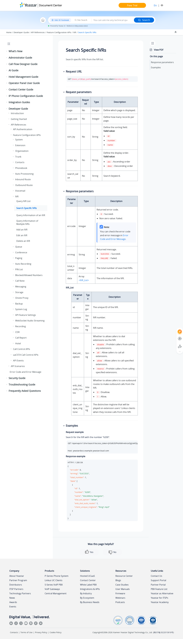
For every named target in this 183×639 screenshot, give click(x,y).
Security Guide (17, 378)
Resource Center (124, 575)
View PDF (158, 49)
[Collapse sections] (176, 32)
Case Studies (122, 584)
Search (144, 20)
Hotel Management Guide (23, 76)
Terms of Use (26, 632)
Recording (20, 326)
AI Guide (13, 70)
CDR (17, 332)
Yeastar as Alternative (162, 593)
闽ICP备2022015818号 (163, 632)
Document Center (50, 5)
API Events (18, 360)
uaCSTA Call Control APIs (25, 354)
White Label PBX (88, 584)
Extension (20, 145)
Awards (13, 602)
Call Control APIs (21, 349)
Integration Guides (19, 102)
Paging (18, 258)
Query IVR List (23, 201)
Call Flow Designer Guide (23, 64)
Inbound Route (23, 179)
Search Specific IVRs (87, 32)
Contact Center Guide (21, 89)
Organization (22, 150)
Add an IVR (21, 229)
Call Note (20, 280)
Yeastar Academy (160, 602)
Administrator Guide (20, 57)
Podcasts (120, 602)
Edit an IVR (21, 235)
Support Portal (158, 580)
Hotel (18, 343)
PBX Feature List (159, 589)
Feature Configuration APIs (59, 32)
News (12, 597)
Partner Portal (158, 584)
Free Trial (132, 5)
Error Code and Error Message (25, 371)
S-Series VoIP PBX (54, 584)
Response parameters (162, 62)
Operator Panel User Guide (24, 83)
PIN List (19, 269)
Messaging (20, 286)
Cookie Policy (55, 632)
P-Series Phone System (56, 575)
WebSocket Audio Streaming (30, 320)
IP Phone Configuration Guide (26, 96)
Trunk (18, 156)
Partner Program (18, 580)
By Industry (86, 593)
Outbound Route (24, 185)
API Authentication (22, 129)
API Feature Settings (25, 314)
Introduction (17, 113)
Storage (19, 292)
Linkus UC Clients (53, 580)
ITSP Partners (16, 589)
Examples (156, 67)
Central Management (55, 593)
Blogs (118, 580)
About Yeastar (16, 575)
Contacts (19, 162)
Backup (19, 303)
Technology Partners (20, 593)
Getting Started (19, 119)
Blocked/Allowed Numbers (28, 275)
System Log (21, 309)
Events (12, 606)
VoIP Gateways (52, 589)
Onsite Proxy (21, 297)
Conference (21, 252)
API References (38, 32)
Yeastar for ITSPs (159, 597)
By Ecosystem (87, 597)
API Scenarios (18, 366)
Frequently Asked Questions (25, 390)
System (19, 139)
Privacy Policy (41, 632)
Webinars (120, 597)
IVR (74, 32)
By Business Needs (89, 602)
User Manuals (122, 589)
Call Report (21, 337)
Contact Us (156, 575)
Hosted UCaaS (87, 575)
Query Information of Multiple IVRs (27, 222)
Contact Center (88, 580)
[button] (7, 51)
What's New (15, 51)
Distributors (15, 584)
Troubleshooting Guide (22, 384)
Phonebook (21, 168)
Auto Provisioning (24, 173)
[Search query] (112, 20)
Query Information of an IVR (30, 215)
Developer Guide (21, 32)
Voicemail (20, 190)
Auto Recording (23, 263)
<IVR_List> (84, 280)
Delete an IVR (23, 240)
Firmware (120, 593)
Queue (18, 246)
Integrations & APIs (90, 589)
